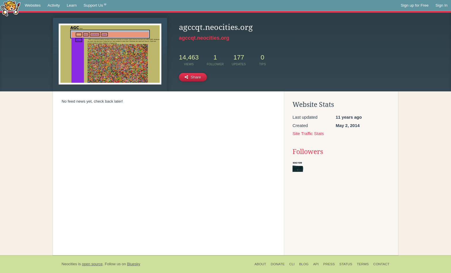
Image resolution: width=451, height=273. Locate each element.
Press (329, 264)
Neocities (69, 264)
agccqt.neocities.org (204, 38)
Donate (277, 264)
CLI (292, 264)
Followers (308, 151)
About (260, 264)
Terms (363, 264)
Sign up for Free (415, 5)
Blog (304, 264)
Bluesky (133, 264)
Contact (381, 264)
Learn (72, 5)
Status (345, 264)
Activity (53, 5)
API (316, 264)
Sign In (441, 5)
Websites (33, 5)
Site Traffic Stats (308, 133)
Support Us (95, 5)
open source (92, 264)
